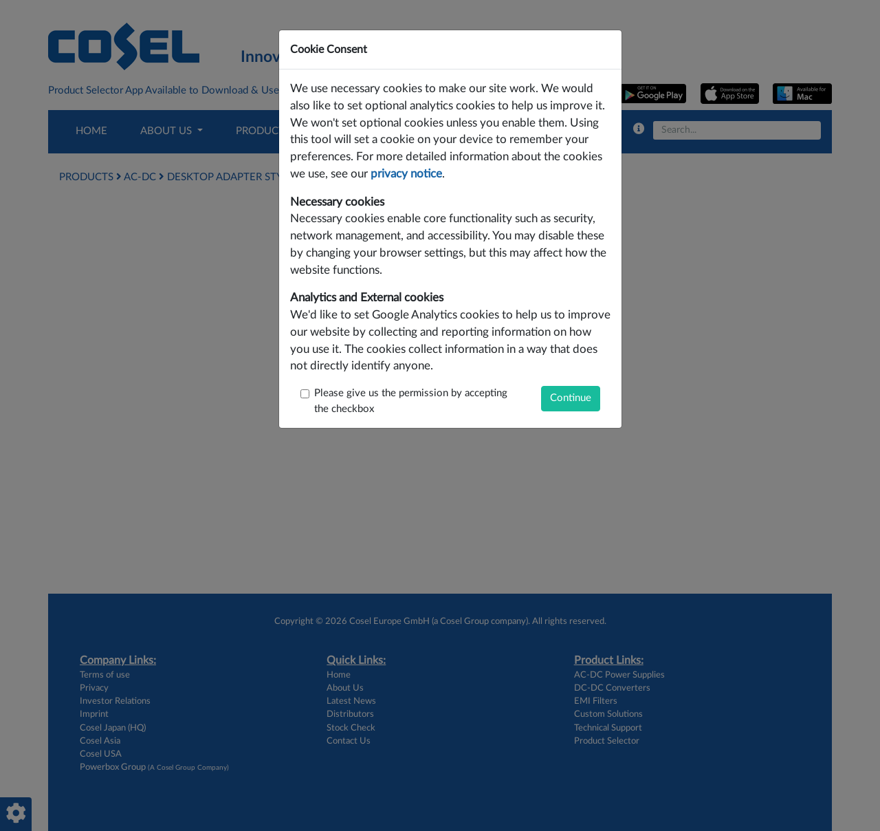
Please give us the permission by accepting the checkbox (410, 401)
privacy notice (406, 174)
